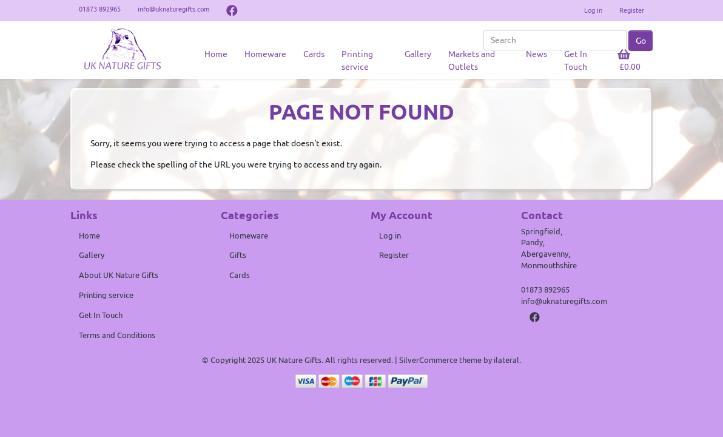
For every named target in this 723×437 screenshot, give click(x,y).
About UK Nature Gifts (118, 275)
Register (631, 10)
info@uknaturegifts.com (564, 301)
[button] (631, 61)
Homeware (265, 54)
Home (215, 54)
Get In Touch (575, 60)
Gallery (418, 54)
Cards (314, 54)
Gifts (237, 255)
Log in (593, 10)
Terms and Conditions (117, 335)
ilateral (506, 360)
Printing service (357, 60)
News (536, 54)
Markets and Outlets (471, 60)
